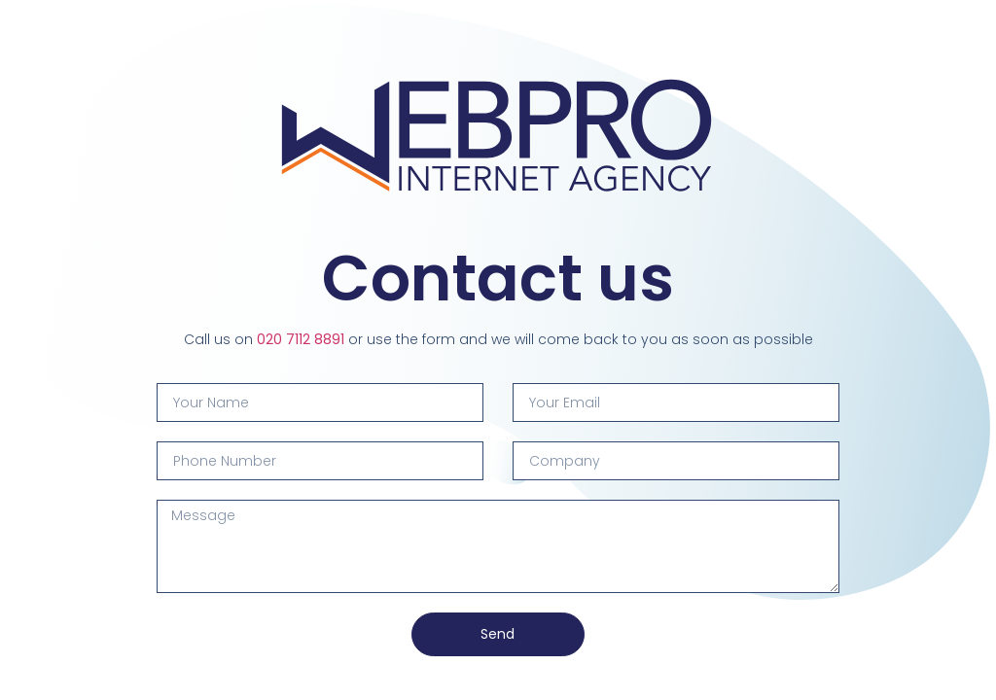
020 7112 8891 (300, 339)
